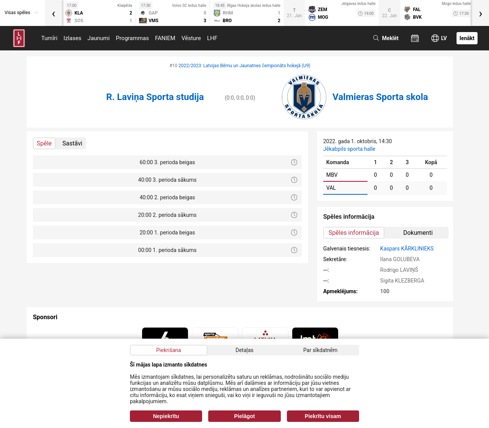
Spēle (44, 143)
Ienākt (467, 38)
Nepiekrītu (166, 416)
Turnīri (49, 38)
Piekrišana (168, 350)
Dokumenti (417, 232)
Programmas (132, 38)
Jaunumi (98, 38)
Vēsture (191, 38)
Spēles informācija (354, 232)
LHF (212, 38)
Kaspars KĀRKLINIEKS (407, 248)
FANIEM (165, 38)
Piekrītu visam (323, 416)
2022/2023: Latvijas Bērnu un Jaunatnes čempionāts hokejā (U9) (244, 65)
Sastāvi (72, 143)
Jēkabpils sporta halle (349, 149)
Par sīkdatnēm (320, 350)
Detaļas (244, 350)
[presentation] (53, 13)
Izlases (72, 38)
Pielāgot (244, 416)
